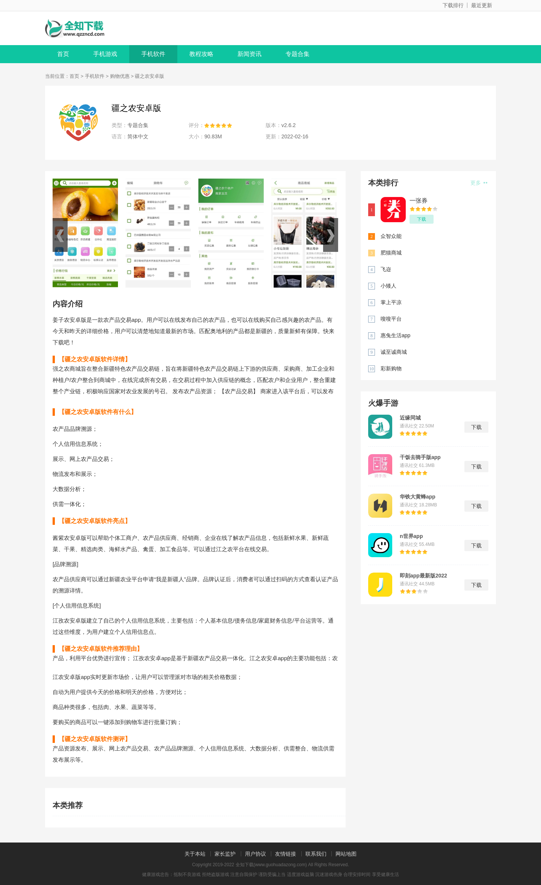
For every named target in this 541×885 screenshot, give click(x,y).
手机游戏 (105, 54)
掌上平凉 (391, 302)
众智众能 (391, 236)
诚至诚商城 (394, 352)
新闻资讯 (249, 54)
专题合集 (298, 54)
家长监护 (225, 853)
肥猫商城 (391, 253)
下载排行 (453, 5)
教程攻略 (201, 54)
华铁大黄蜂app (417, 497)
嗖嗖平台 (391, 319)
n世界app (411, 536)
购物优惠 (120, 76)
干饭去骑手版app (420, 457)
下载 (421, 219)
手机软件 (153, 54)
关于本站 (195, 853)
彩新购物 (391, 368)
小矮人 (388, 286)
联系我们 (315, 853)
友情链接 (285, 853)
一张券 (419, 200)
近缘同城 (410, 418)
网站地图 (346, 853)
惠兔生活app (395, 335)
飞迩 (386, 269)
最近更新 (481, 5)
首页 (63, 54)
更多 (478, 183)
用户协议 (255, 853)
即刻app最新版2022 (423, 576)
